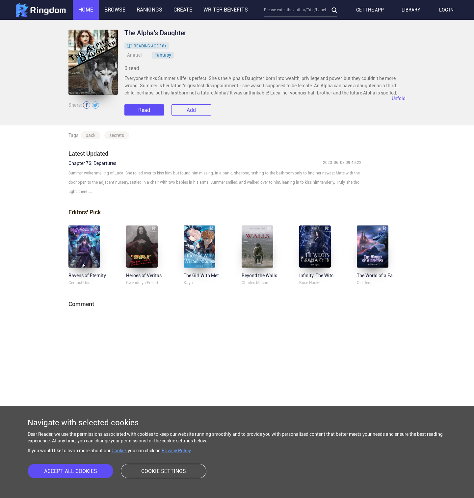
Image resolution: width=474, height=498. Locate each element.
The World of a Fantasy (380, 275)
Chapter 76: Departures (92, 163)
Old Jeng (365, 282)
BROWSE (114, 10)
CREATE (182, 10)
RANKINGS (149, 10)
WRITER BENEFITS (225, 10)
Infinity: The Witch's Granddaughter (335, 275)
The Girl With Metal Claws (210, 275)
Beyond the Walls (259, 275)
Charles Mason (255, 282)
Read (144, 110)
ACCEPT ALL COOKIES (70, 471)
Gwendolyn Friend (142, 282)
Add (191, 110)
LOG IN (446, 10)
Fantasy (162, 55)
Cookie (119, 450)
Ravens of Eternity (87, 275)
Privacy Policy (176, 450)
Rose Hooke (309, 282)
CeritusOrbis (79, 282)
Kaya (188, 282)
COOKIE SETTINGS (163, 471)
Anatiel (134, 55)
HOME (85, 10)
